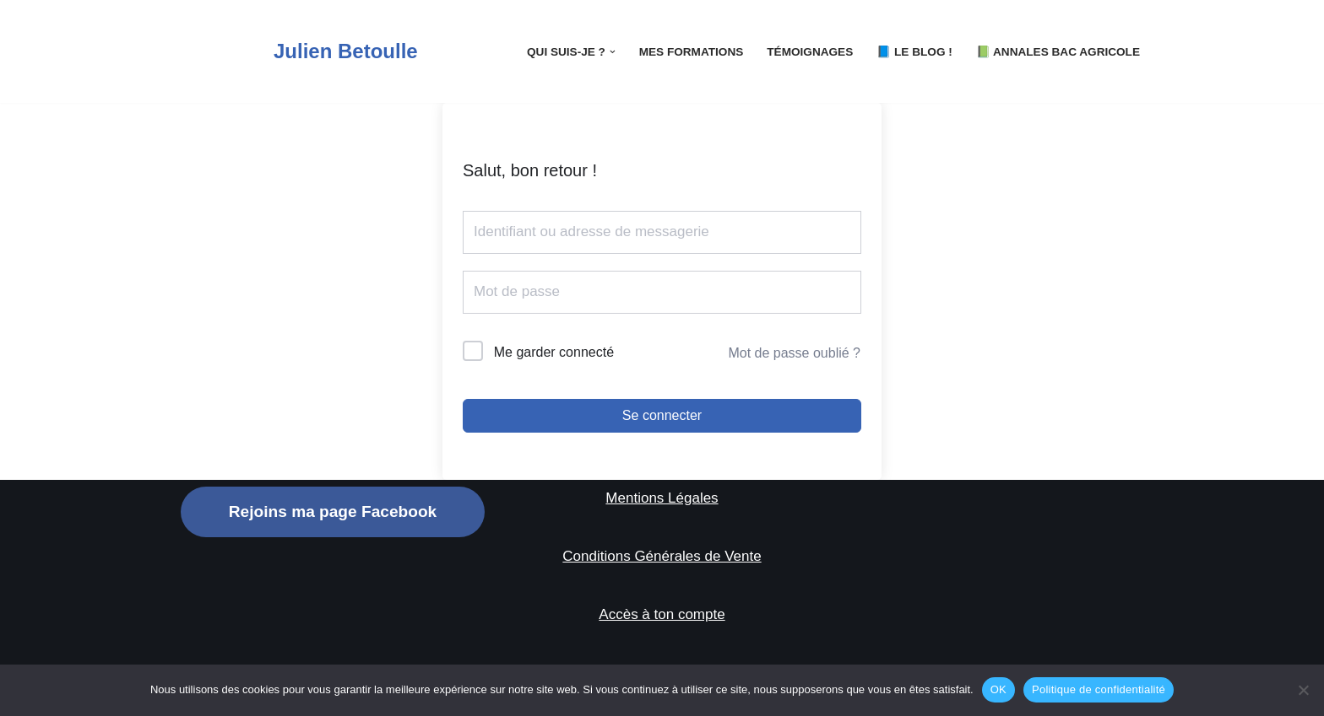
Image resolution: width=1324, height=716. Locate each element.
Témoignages (810, 52)
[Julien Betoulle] (299, 51)
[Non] (1302, 689)
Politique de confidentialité (1098, 689)
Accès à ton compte (661, 614)
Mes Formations (691, 52)
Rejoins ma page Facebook (333, 511)
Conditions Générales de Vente (661, 556)
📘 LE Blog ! (914, 52)
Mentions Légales (661, 498)
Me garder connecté (554, 352)
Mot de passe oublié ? (794, 353)
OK (998, 689)
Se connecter (662, 415)
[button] (613, 52)
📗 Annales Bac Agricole (1058, 52)
